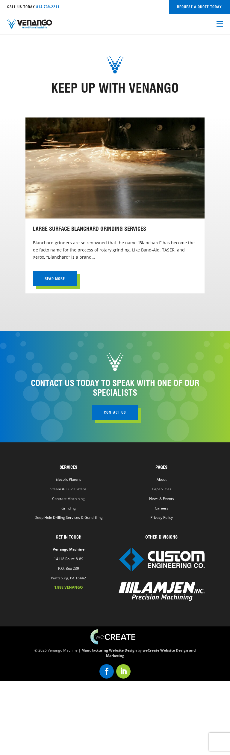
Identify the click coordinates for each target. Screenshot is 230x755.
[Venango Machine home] (29, 24)
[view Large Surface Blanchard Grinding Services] (115, 205)
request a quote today (199, 6)
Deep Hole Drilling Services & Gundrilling (68, 517)
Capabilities (161, 489)
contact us (115, 412)
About (162, 479)
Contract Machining (68, 498)
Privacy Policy (161, 517)
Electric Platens (68, 479)
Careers (161, 508)
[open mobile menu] (220, 24)
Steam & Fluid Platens (68, 489)
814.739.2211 (48, 6)
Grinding (68, 508)
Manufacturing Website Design (109, 650)
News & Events (161, 498)
